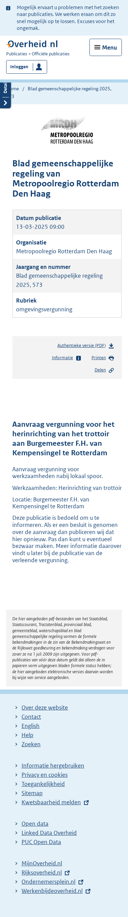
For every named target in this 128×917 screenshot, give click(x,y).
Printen (102, 358)
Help (27, 735)
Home (12, 89)
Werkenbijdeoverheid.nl (52, 891)
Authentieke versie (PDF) (85, 347)
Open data (35, 823)
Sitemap (32, 793)
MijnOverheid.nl (42, 863)
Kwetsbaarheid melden (51, 802)
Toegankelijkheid (43, 784)
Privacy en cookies (45, 774)
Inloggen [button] (19, 67)
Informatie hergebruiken (53, 765)
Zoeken (31, 744)
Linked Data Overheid (49, 833)
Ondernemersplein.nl (48, 881)
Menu (109, 47)
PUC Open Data (41, 842)
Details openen (5, 91)
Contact (31, 716)
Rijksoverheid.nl (42, 872)
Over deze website (45, 707)
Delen (104, 370)
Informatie (67, 358)
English (31, 726)
